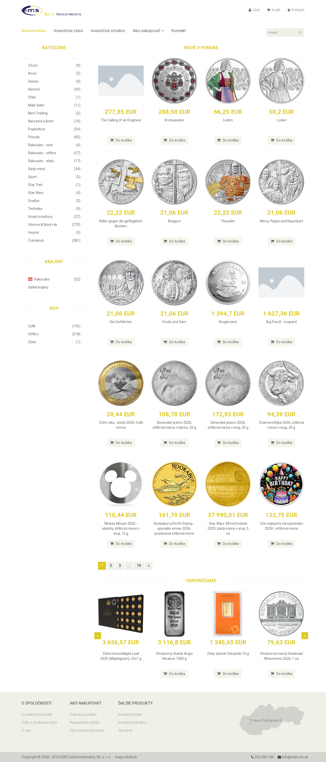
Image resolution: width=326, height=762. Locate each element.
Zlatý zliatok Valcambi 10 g (228, 654)
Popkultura (54, 129)
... (129, 566)
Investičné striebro (108, 30)
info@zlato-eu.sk (293, 757)
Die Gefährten (121, 322)
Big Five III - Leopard (281, 322)
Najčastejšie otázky (85, 722)
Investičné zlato (68, 30)
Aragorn (174, 221)
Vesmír (54, 232)
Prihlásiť (296, 10)
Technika (54, 208)
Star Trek (54, 184)
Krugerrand (228, 322)
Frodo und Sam (174, 322)
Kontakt (178, 30)
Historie (54, 89)
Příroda (54, 137)
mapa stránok (126, 757)
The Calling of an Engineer (120, 120)
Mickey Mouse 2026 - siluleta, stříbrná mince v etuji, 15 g (121, 528)
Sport (54, 176)
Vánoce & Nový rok (54, 224)
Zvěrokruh (54, 240)
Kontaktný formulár (37, 714)
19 (139, 566)
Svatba (54, 200)
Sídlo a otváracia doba (39, 722)
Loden (228, 120)
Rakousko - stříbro (54, 152)
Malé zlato (54, 105)
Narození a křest (54, 121)
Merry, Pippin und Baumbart (281, 221)
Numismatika (34, 30)
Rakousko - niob (54, 145)
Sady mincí (54, 168)
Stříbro (54, 334)
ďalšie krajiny (38, 287)
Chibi (54, 97)
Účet (254, 10)
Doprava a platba (83, 714)
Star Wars (54, 192)
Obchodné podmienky (87, 730)
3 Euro (54, 65)
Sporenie (125, 730)
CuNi (54, 326)
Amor (54, 73)
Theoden (228, 221)
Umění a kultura (54, 216)
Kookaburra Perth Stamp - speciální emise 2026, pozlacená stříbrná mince (174, 528)
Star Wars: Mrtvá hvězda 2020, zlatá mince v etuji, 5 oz (228, 528)
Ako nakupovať (148, 30)
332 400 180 (262, 757)
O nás (26, 730)
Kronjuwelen (174, 120)
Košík (273, 10)
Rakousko (54, 279)
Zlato (54, 341)
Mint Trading (54, 113)
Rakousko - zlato (54, 160)
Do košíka (121, 140)
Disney (54, 81)
